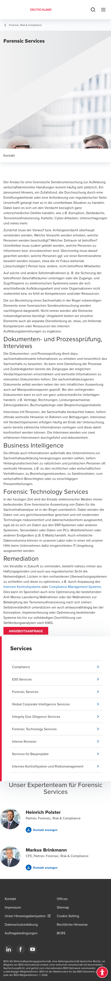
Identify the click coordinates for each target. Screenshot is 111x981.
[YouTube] (32, 949)
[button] (57, 666)
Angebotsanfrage (26, 631)
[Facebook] (20, 949)
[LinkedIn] (8, 949)
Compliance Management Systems (75, 586)
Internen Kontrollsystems (21, 586)
